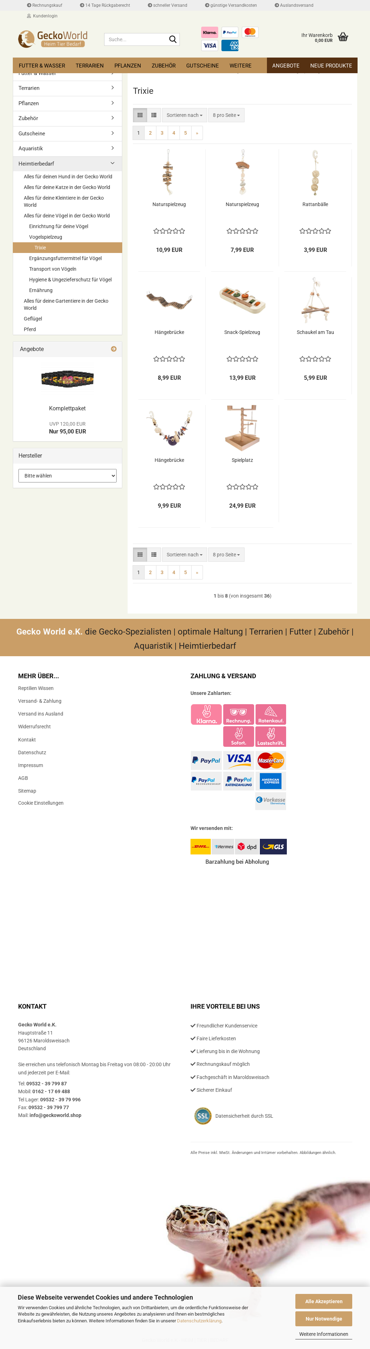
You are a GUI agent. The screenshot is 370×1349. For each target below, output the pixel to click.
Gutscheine (202, 66)
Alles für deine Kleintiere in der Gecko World (64, 201)
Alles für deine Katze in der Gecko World (67, 187)
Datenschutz (32, 752)
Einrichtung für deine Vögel (58, 226)
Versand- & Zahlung (39, 701)
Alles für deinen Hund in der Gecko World (68, 176)
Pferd (30, 329)
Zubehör (164, 66)
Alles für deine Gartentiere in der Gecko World (66, 304)
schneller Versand (167, 5)
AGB (23, 778)
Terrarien (90, 66)
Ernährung (41, 290)
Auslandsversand (294, 5)
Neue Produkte (331, 66)
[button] (140, 115)
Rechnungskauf (44, 5)
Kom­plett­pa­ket (67, 408)
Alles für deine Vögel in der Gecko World (67, 215)
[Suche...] (173, 39)
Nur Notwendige (324, 1319)
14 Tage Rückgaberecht (105, 5)
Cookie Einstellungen (41, 803)
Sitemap (27, 791)
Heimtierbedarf (36, 164)
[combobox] (184, 115)
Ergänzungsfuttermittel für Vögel (65, 258)
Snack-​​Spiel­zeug (242, 332)
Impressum (30, 765)
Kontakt (27, 740)
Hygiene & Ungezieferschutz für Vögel (70, 279)
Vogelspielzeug (45, 237)
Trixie (40, 247)
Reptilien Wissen (36, 688)
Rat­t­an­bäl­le (315, 204)
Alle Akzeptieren (324, 1301)
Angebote (286, 66)
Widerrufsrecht (34, 726)
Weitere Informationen (323, 1334)
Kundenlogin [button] (42, 16)
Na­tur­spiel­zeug (169, 204)
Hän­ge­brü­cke (169, 332)
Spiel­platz (242, 460)
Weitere (241, 66)
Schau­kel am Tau (315, 332)
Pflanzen (127, 66)
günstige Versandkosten (231, 5)
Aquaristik (30, 148)
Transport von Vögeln (52, 269)
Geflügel (33, 319)
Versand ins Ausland (40, 714)
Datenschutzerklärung (199, 1320)
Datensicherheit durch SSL (244, 1116)
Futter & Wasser (42, 66)
